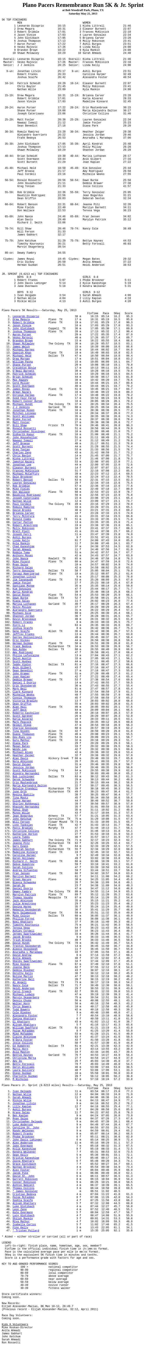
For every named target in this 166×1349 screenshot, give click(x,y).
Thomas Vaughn (23, 897)
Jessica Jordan (23, 767)
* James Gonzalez (25, 1191)
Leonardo (26, 316)
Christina (24, 1058)
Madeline (25, 852)
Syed (24, 398)
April (23, 592)
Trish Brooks (22, 940)
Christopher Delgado (27, 1121)
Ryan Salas (20, 564)
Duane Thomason (23, 734)
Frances (26, 470)
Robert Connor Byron (27, 401)
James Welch (21, 346)
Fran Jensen (21, 873)
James (23, 840)
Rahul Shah (20, 809)
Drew (21, 319)
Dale (23, 476)
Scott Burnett (23, 446)
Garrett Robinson (25, 1179)
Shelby (27, 961)
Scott (23, 386)
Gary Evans (20, 846)
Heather (23, 755)
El (21, 1021)
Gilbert (22, 667)
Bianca (24, 882)
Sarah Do (19, 885)
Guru (21, 740)
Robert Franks (23, 622)
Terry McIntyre (23, 516)
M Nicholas (20, 1079)
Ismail (23, 440)
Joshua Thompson (24, 331)
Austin (22, 658)
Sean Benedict (23, 670)
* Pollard (26, 1230)
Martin (23, 976)
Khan (22, 352)
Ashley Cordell (23, 931)
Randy (23, 1130)
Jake (23, 1145)
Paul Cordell (22, 504)
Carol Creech (22, 991)
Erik (24, 685)
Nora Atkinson (23, 761)
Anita (22, 958)
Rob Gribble (21, 486)
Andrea (25, 870)
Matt (21, 422)
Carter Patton (23, 522)
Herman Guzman (23, 643)
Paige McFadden (23, 1030)
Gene (21, 631)
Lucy (23, 1215)
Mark (24, 912)
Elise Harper (22, 800)
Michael (23, 404)
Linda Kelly (21, 540)
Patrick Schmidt (24, 374)
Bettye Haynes (23, 1055)
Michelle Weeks (23, 694)
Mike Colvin (21, 915)
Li (19, 625)
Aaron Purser (22, 334)
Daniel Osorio (23, 888)
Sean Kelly (20, 1155)
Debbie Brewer (23, 679)
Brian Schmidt (23, 377)
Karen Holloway (23, 858)
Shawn (23, 343)
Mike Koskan (21, 964)
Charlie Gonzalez (25, 728)
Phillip (23, 918)
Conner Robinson (24, 1182)
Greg (21, 449)
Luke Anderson (23, 1124)
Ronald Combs (22, 519)
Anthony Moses (23, 555)
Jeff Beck (20, 710)
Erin (25, 782)
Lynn (23, 825)
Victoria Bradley (25, 701)
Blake (22, 419)
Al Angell (20, 982)
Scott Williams (23, 416)
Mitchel (24, 413)
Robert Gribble (23, 322)
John (23, 328)
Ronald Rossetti (24, 428)
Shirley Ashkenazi (26, 803)
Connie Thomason (24, 697)
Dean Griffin (22, 704)
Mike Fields (21, 489)
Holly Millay (22, 607)
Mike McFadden (23, 1033)
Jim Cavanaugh (23, 579)
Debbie (23, 970)
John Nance (20, 558)
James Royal (21, 389)
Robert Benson (23, 480)
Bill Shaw (20, 425)
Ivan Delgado (22, 1091)
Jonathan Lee (22, 464)
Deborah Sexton (23, 849)
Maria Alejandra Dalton (30, 785)
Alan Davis (20, 758)
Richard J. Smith (25, 861)
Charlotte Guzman (25, 1076)
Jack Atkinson (23, 900)
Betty (23, 1064)
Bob (23, 776)
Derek (23, 779)
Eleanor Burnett (24, 467)
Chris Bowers (22, 1006)
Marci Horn (20, 1049)
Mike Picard (21, 561)
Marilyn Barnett (24, 876)
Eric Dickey (21, 640)
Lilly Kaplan (22, 1106)
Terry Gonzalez (23, 570)
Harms (22, 906)
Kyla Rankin (21, 543)
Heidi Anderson (23, 988)
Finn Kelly (20, 1227)
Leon (20, 1209)
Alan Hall (20, 707)
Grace (24, 1164)
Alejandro (27, 610)
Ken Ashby (20, 649)
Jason (22, 325)
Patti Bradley (23, 828)
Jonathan (24, 576)
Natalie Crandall (25, 788)
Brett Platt (21, 531)
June (20, 791)
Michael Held (22, 355)
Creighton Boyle (24, 368)
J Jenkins (21, 407)
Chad (23, 546)
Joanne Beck (21, 967)
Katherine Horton (25, 834)
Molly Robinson (23, 528)
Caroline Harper (24, 855)
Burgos (22, 537)
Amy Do (17, 1061)
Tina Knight (21, 731)
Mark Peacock (22, 722)
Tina (20, 797)
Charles (22, 452)
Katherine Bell (23, 979)
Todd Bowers (21, 1009)
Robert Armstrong (25, 525)
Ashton (23, 1185)
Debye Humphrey (23, 864)
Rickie (22, 1100)
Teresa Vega (21, 928)
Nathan (22, 501)
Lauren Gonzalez (24, 483)
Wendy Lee (20, 749)
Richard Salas (23, 567)
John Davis (27, 1139)
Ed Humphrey (21, 1046)
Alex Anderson (23, 1142)
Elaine (24, 1037)
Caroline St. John (26, 1127)
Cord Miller (21, 383)
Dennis (22, 1000)
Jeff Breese (21, 443)
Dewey (22, 891)
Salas (21, 601)
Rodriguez (27, 495)
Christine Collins (26, 831)
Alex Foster (21, 1170)
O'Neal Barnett (23, 371)
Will (21, 822)
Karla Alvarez (23, 719)
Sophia (23, 1200)
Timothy (26, 925)
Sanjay (27, 637)
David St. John (23, 1176)
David (22, 764)
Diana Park (20, 743)
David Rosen (21, 595)
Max (20, 380)
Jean (23, 816)
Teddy (22, 664)
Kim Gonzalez (22, 588)
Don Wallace (21, 492)
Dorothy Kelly (23, 973)
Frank (22, 646)
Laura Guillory (23, 1070)
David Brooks (22, 510)
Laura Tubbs (21, 837)
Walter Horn (21, 1003)
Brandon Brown (23, 340)
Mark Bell (20, 688)
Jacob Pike (20, 1173)
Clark (23, 691)
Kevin (24, 619)
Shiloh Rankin (23, 1218)
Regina (23, 794)
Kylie (24, 1149)
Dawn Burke (20, 598)
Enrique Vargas (23, 395)
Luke (23, 1206)
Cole (22, 1012)
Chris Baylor (22, 455)
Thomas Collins (23, 1188)
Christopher (29, 431)
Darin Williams (23, 1067)
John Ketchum (22, 819)
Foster (23, 1040)
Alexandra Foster (25, 1015)
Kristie (26, 1158)
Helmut (22, 725)
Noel (23, 921)
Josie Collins (23, 1043)
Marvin (26, 997)
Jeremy (27, 934)
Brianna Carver (23, 513)
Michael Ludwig (23, 994)
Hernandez (26, 773)
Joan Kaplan (21, 676)
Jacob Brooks (22, 937)
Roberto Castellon (26, 713)
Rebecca (27, 909)
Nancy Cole (20, 985)
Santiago (23, 585)
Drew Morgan (21, 358)
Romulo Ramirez (23, 507)
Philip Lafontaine (26, 655)
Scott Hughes (22, 661)
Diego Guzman (22, 1073)
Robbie (21, 552)
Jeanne (21, 843)
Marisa (24, 604)
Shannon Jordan (23, 616)
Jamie (22, 582)
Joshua (23, 628)
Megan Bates (21, 746)
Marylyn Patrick (24, 894)
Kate (23, 1212)
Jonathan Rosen (23, 410)
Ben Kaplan (20, 1115)
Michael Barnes (23, 349)
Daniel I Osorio (24, 682)
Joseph (26, 498)
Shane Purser (22, 364)
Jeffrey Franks (23, 634)
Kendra (24, 1152)
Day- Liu (22, 737)
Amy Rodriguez (23, 652)
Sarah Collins (23, 867)
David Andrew (22, 955)
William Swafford (25, 1027)
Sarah (22, 549)
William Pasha (23, 361)
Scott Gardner (23, 716)
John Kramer (21, 673)
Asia (21, 1052)
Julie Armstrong (24, 903)
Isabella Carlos (24, 1224)
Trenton (27, 946)
